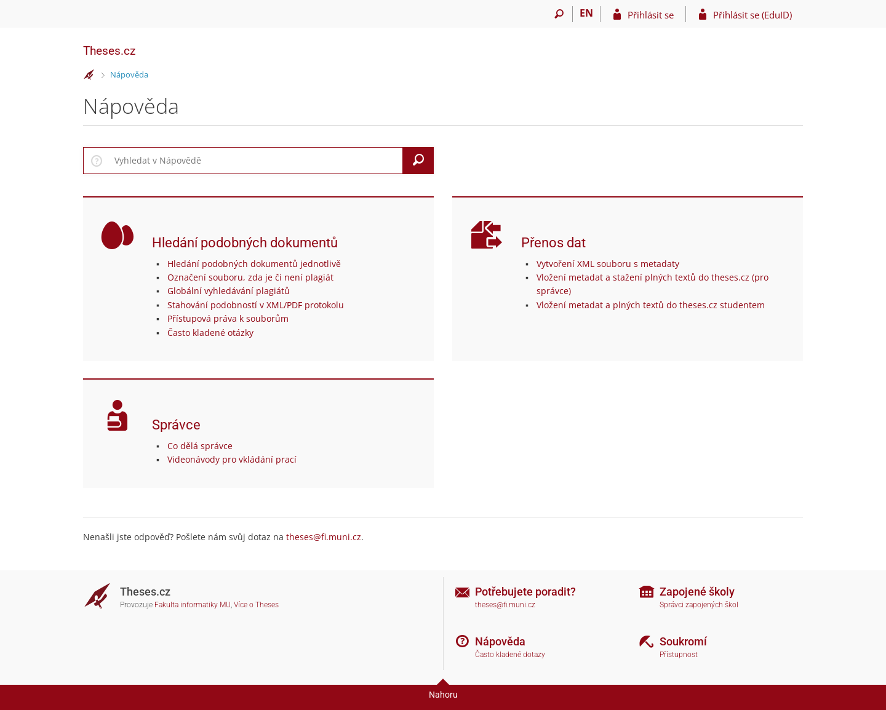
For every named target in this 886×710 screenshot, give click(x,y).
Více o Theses (256, 604)
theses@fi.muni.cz (323, 537)
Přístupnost (679, 654)
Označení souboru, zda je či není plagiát (250, 277)
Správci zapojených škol (699, 604)
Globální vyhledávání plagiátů (228, 291)
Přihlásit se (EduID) (752, 15)
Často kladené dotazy (510, 654)
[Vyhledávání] (559, 14)
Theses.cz (109, 51)
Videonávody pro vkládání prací (232, 459)
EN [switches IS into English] (586, 13)
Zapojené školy (697, 591)
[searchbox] (256, 160)
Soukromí (683, 641)
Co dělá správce (200, 446)
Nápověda (129, 74)
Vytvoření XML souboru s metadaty (608, 263)
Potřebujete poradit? (525, 591)
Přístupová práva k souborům (228, 318)
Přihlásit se (651, 15)
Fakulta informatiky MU (192, 604)
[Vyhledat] (418, 160)
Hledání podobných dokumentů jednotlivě (254, 263)
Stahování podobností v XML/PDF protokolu (255, 305)
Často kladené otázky (210, 332)
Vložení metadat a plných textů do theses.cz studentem (651, 305)
